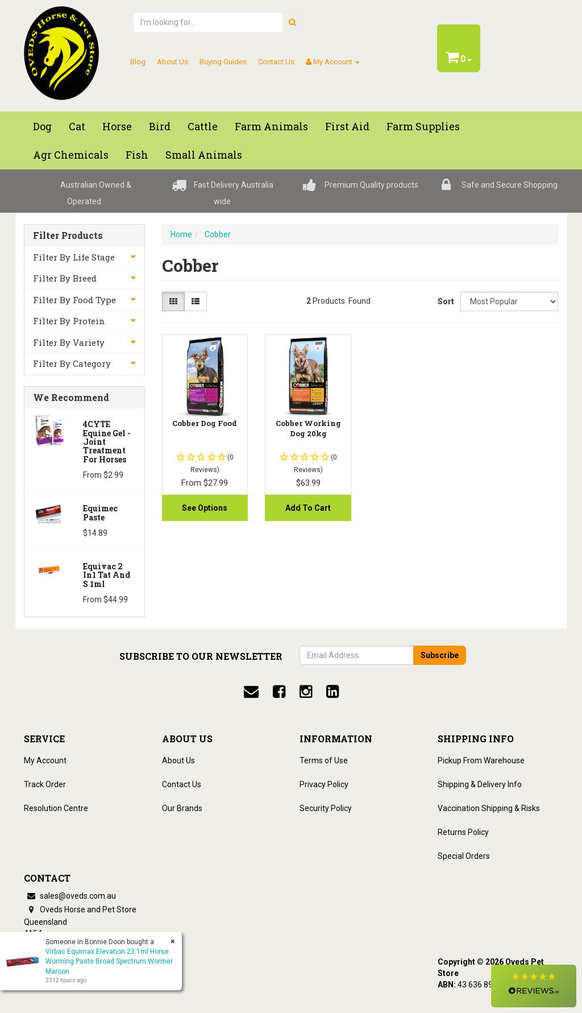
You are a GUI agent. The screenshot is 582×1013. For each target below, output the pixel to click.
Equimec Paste (100, 512)
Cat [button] (77, 126)
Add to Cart (308, 507)
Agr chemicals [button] (71, 155)
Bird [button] (160, 126)
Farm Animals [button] (271, 126)
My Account (45, 760)
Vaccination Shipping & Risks (489, 808)
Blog (138, 61)
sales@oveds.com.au (70, 895)
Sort (445, 301)
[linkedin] (332, 691)
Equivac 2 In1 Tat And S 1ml (106, 575)
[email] (251, 691)
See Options (204, 507)
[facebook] (279, 691)
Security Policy (326, 808)
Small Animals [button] (203, 155)
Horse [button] (117, 126)
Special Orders (464, 856)
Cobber (218, 234)
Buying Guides (223, 61)
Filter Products (68, 235)
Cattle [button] (203, 126)
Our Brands (182, 808)
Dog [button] (42, 126)
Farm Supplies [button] (423, 126)
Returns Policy (463, 832)
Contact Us (276, 61)
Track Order (45, 784)
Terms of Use (324, 760)
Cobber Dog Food (204, 423)
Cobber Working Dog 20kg (308, 428)
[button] (533, 986)
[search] (292, 22)
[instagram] (306, 691)
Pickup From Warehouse (481, 760)
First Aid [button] (347, 126)
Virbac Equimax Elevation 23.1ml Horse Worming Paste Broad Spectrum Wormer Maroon (109, 961)
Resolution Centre (56, 808)
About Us (172, 61)
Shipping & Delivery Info (480, 784)
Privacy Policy (324, 784)
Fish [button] (137, 155)
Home (181, 234)
